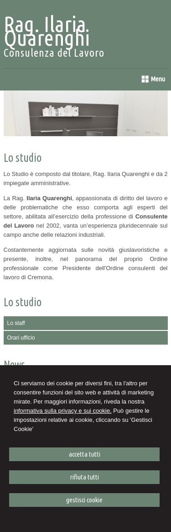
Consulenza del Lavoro (54, 53)
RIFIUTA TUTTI (84, 477)
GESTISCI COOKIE (84, 500)
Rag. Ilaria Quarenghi (47, 30)
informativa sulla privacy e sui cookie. (63, 410)
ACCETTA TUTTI (84, 454)
